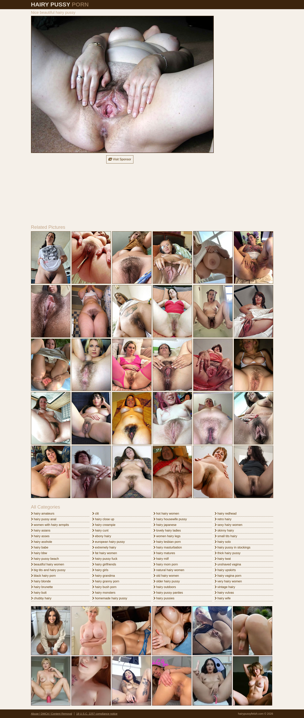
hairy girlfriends (104, 564)
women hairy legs (167, 536)
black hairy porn (43, 575)
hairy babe (39, 547)
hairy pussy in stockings (232, 547)
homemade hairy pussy (109, 598)
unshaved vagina (228, 564)
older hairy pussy (166, 581)
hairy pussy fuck (104, 558)
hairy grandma (103, 575)
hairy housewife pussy (170, 519)
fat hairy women (104, 553)
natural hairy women (168, 570)
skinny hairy (224, 530)
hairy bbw (39, 553)
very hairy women (228, 581)
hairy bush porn (104, 587)
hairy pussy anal (43, 519)
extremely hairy (104, 547)
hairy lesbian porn (167, 541)
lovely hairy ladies (167, 530)
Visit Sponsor (119, 159)
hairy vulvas (224, 592)
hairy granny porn (105, 581)
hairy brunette (42, 587)
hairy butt (39, 592)
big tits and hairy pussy (48, 570)
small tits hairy (226, 536)
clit (95, 513)
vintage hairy (225, 587)
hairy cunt (100, 530)
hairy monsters (103, 592)
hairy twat (223, 558)
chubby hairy (41, 598)
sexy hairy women (229, 524)
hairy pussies (164, 598)
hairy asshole (41, 541)
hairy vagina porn (228, 575)
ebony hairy (101, 536)
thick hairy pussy (228, 553)
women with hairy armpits (50, 524)
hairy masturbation (167, 547)
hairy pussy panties (168, 592)
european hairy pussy (108, 541)
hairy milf (161, 558)
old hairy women (166, 575)
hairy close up (103, 519)
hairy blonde (41, 581)
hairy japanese (165, 524)
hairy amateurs (42, 513)
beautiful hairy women (47, 564)
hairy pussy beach (45, 558)
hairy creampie (103, 524)
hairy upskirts (225, 570)
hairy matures (164, 553)
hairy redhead (226, 513)
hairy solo (223, 541)
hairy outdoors (164, 587)
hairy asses (40, 536)
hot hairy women (166, 513)
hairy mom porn (165, 564)
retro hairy (223, 519)
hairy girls (100, 570)
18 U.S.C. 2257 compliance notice (97, 713)
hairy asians (41, 530)
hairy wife (223, 598)
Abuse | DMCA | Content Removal (51, 713)
